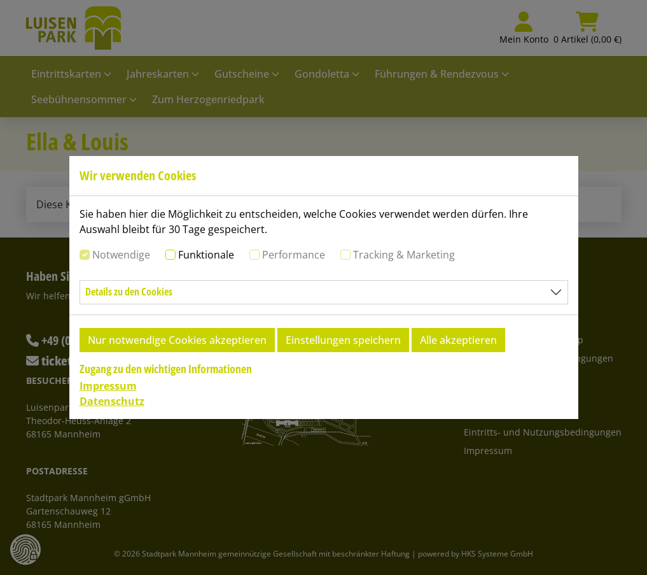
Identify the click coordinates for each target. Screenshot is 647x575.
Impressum (108, 386)
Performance (293, 255)
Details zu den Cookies (128, 292)
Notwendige (121, 255)
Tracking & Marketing (404, 255)
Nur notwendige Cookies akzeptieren (177, 340)
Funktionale (206, 255)
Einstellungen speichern (343, 340)
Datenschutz (112, 401)
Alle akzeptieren (458, 340)
